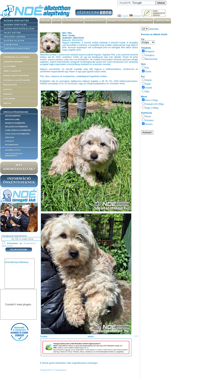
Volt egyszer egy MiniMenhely (14, 155)
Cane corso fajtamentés (18, 130)
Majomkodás (11, 145)
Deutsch (135, 16)
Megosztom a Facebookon (53, 370)
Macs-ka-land (12, 119)
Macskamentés (13, 116)
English (123, 16)
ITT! (136, 336)
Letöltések (9, 99)
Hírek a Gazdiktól (12, 71)
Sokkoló (8, 94)
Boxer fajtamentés (15, 123)
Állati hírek (9, 66)
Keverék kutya (12, 150)
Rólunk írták (10, 85)
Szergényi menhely (13, 62)
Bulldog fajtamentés (16, 127)
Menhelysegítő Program (16, 76)
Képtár (7, 103)
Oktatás (7, 90)
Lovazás (9, 141)
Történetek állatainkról (16, 57)
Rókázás (9, 138)
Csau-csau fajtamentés (17, 134)
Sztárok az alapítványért (16, 80)
